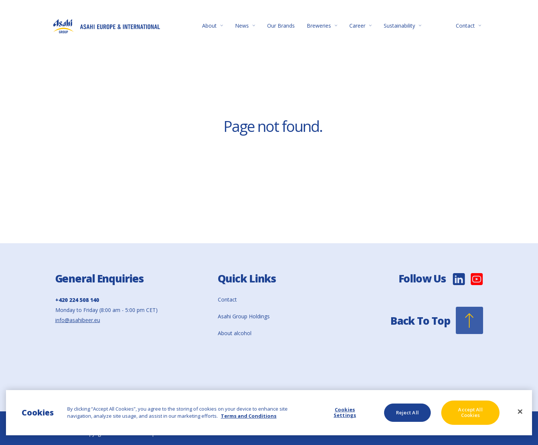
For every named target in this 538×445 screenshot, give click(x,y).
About (212, 25)
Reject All (407, 412)
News (245, 25)
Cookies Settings (345, 412)
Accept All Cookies (470, 412)
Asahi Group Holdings (244, 316)
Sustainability (402, 25)
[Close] (520, 412)
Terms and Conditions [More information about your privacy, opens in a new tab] (248, 415)
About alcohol (234, 333)
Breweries (322, 25)
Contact (468, 25)
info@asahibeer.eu (77, 320)
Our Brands (281, 25)
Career (360, 25)
